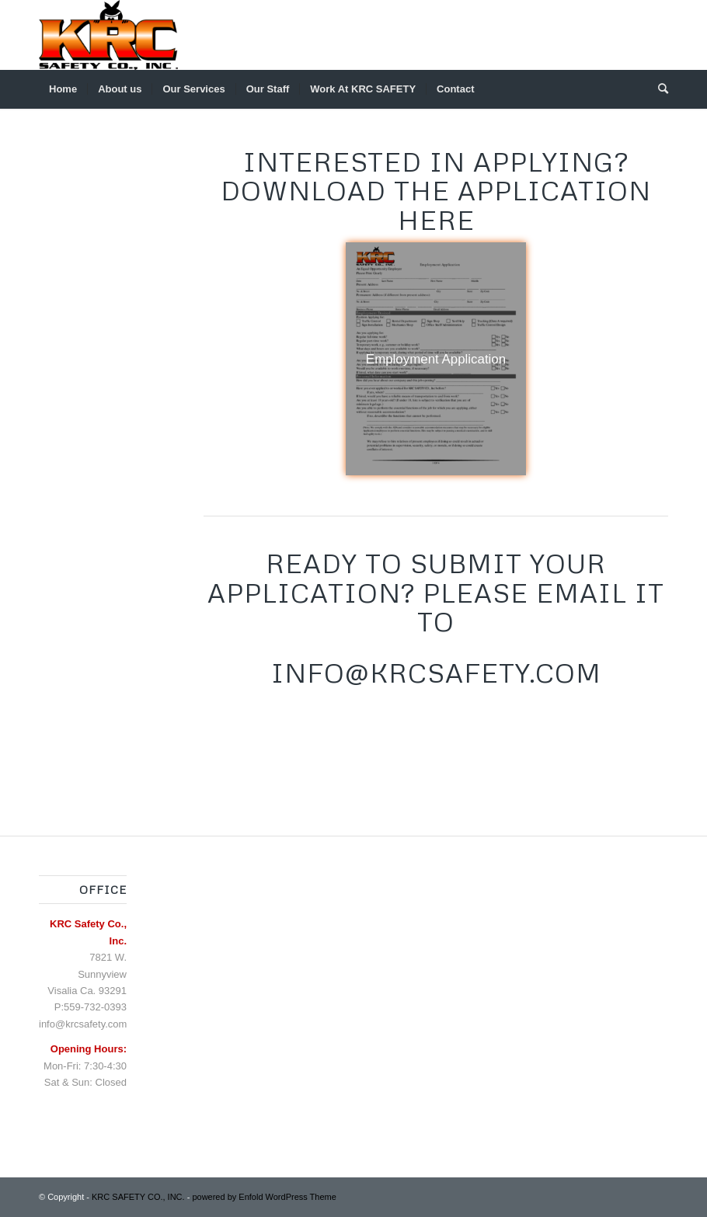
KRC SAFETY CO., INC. (138, 1196)
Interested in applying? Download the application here (436, 190)
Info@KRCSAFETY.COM (436, 672)
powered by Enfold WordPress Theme (264, 1196)
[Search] (658, 89)
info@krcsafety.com (83, 1024)
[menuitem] (63, 89)
